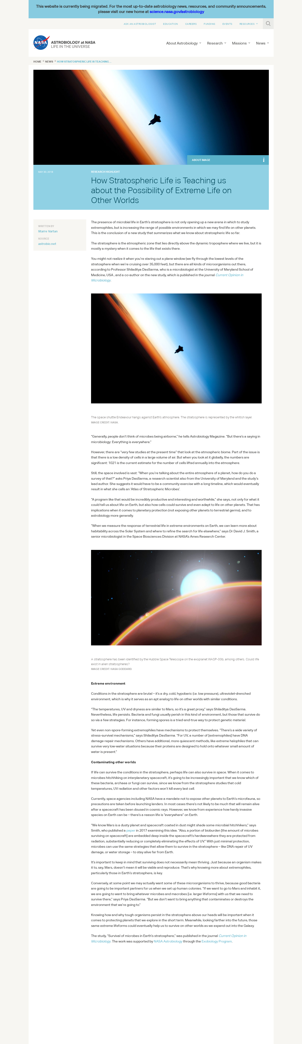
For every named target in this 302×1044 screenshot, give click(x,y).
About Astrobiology (182, 43)
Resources (247, 23)
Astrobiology (168, 941)
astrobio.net (47, 244)
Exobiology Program (217, 941)
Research (215, 43)
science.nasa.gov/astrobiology (177, 11)
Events (227, 23)
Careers (191, 23)
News (260, 43)
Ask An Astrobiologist (140, 23)
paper (130, 830)
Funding (209, 23)
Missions (239, 43)
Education (170, 23)
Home (37, 61)
